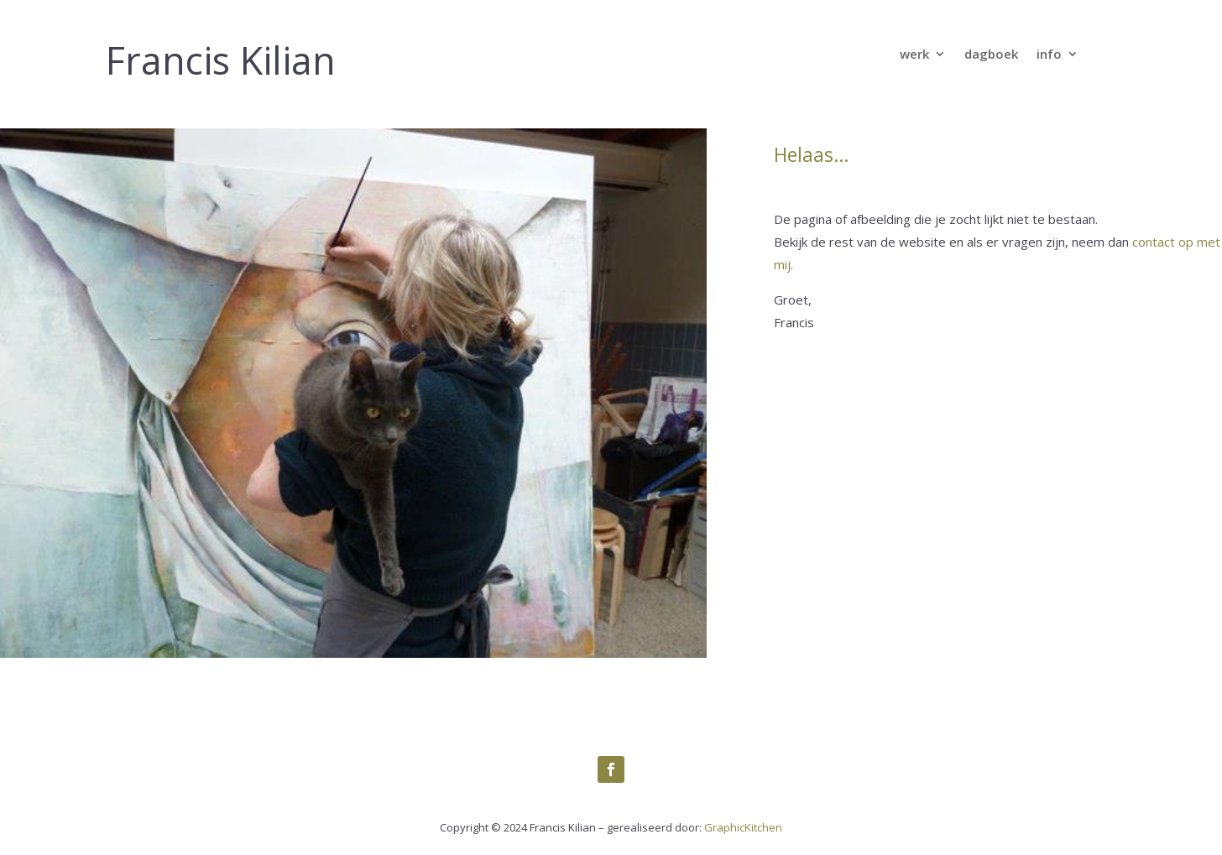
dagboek (991, 55)
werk (914, 55)
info (1049, 55)
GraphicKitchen (743, 827)
